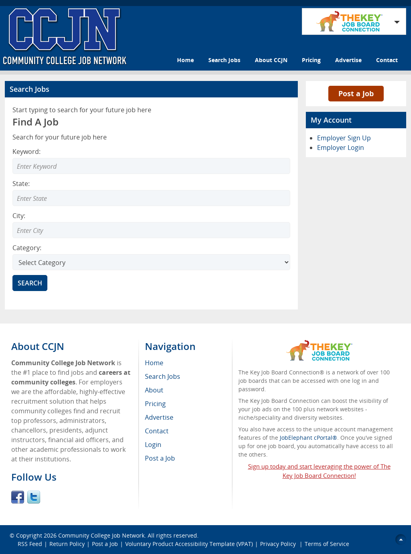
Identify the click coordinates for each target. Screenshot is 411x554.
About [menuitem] (154, 390)
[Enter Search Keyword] (151, 166)
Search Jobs (224, 60)
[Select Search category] (151, 262)
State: (21, 183)
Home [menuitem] (154, 362)
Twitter (33, 497)
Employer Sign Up (344, 137)
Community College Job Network (101, 535)
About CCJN (271, 60)
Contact (387, 60)
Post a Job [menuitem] (160, 458)
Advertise (348, 60)
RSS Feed (30, 544)
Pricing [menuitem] (155, 403)
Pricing (311, 60)
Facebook (17, 497)
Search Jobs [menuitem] (162, 376)
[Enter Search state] (151, 198)
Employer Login (340, 147)
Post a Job (356, 93)
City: (18, 215)
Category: (26, 247)
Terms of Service (327, 544)
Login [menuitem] (153, 444)
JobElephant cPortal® (308, 437)
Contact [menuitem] (157, 431)
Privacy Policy (278, 544)
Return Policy (67, 544)
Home (185, 60)
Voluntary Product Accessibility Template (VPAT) (189, 544)
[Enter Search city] (151, 230)
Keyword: (26, 151)
